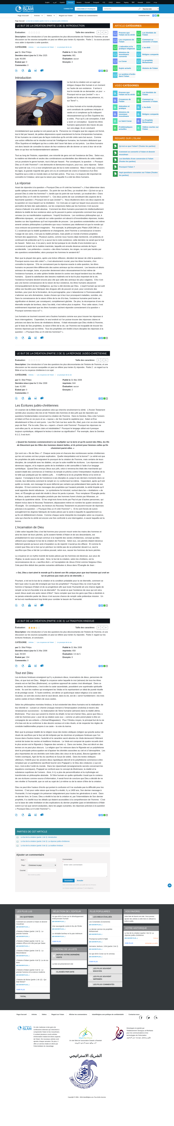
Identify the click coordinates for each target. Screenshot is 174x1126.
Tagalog (126, 2)
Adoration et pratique (124, 107)
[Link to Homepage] (24, 9)
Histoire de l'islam (150, 68)
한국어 (148, 2)
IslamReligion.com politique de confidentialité (108, 1014)
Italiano (118, 2)
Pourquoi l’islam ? (127, 167)
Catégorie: (21, 47)
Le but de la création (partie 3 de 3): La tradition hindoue (40, 845)
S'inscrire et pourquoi (86, 9)
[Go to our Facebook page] (141, 1017)
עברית (155, 2)
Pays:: (23, 865)
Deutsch (78, 2)
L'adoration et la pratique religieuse (127, 47)
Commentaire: (67, 860)
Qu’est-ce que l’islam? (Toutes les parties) (137, 146)
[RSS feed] (155, 1017)
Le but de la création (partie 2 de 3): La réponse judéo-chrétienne (43, 841)
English (47, 2)
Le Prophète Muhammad (147, 121)
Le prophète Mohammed (147, 61)
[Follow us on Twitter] (148, 1017)
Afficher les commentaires (88, 15)
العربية (54, 2)
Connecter (68, 9)
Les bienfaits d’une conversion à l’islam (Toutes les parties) (136, 160)
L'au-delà (146, 47)
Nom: (23, 860)
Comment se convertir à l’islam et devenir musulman (137, 153)
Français (70, 2)
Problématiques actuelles (125, 128)
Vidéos (49, 15)
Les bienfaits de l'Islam (149, 93)
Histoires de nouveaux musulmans (124, 114)
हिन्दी (133, 2)
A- (99, 32)
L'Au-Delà (146, 107)
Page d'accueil (23, 15)
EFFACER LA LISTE (151, 943)
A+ (106, 32)
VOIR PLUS (20, 989)
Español (62, 2)
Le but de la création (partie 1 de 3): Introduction (37, 837)
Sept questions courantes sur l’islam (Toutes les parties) (138, 173)
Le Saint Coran (125, 121)
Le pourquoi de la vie (64, 47)
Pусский (87, 2)
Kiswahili (140, 2)
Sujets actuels (125, 68)
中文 (104, 2)
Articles (37, 15)
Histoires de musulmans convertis (124, 54)
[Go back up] (170, 885)
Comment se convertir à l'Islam (150, 100)
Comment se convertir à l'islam (150, 41)
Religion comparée (150, 54)
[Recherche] (139, 9)
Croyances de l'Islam (125, 100)
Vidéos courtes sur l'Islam (150, 128)
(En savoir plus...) (22, 927)
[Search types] (150, 9)
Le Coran (123, 61)
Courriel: (23, 870)
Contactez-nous (144, 15)
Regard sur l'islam (65, 15)
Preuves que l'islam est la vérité (127, 34)
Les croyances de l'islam (45, 47)
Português (96, 2)
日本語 (111, 2)
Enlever (155, 938)
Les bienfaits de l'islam (149, 34)
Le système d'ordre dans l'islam (127, 75)
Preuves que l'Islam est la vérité (127, 93)
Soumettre (68, 881)
